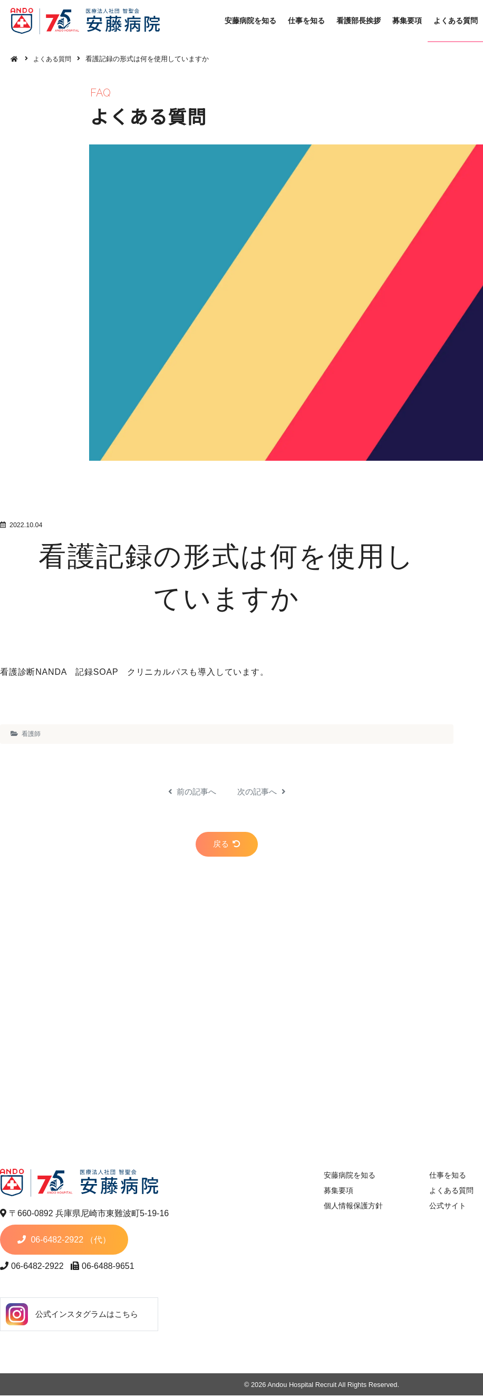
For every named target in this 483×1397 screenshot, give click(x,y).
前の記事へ (190, 791)
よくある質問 (54, 59)
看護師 (31, 734)
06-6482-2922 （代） (89, 1241)
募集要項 (411, 20)
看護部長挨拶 (364, 20)
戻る (227, 846)
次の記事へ (262, 791)
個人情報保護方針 (347, 1207)
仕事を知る (312, 20)
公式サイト (443, 1207)
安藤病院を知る (258, 20)
